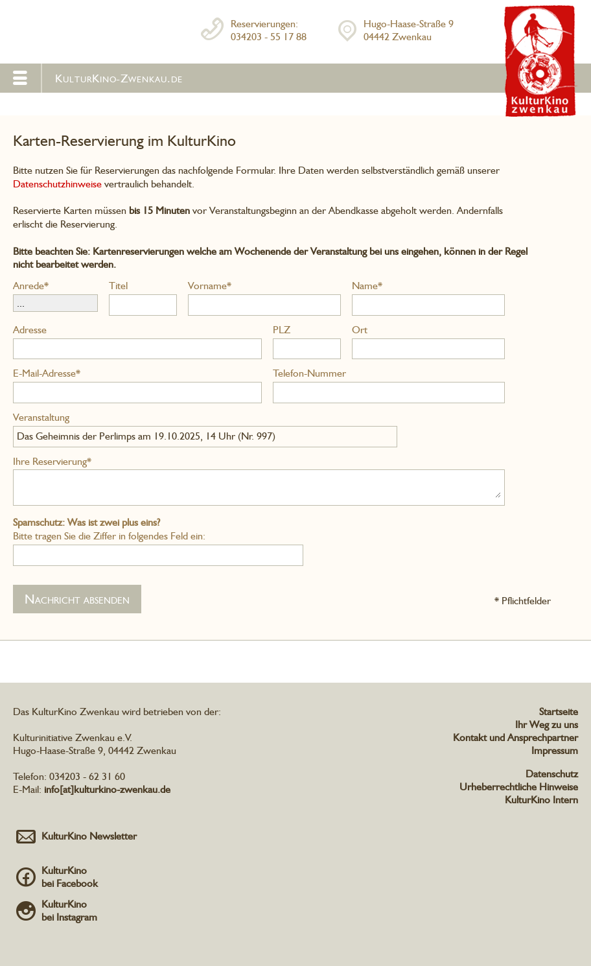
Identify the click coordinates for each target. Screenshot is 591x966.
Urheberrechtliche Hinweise (518, 787)
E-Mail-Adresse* (46, 373)
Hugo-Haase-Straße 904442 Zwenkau (409, 30)
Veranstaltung (41, 417)
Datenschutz (552, 774)
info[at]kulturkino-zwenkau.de (107, 789)
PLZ (281, 330)
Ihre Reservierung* (52, 461)
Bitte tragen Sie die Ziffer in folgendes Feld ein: (109, 529)
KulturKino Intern (541, 800)
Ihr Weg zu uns (546, 724)
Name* (367, 285)
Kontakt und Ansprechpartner (515, 737)
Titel (118, 285)
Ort (359, 330)
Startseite (558, 711)
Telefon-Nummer (309, 373)
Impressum (554, 750)
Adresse (30, 330)
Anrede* (31, 285)
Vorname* (209, 285)
